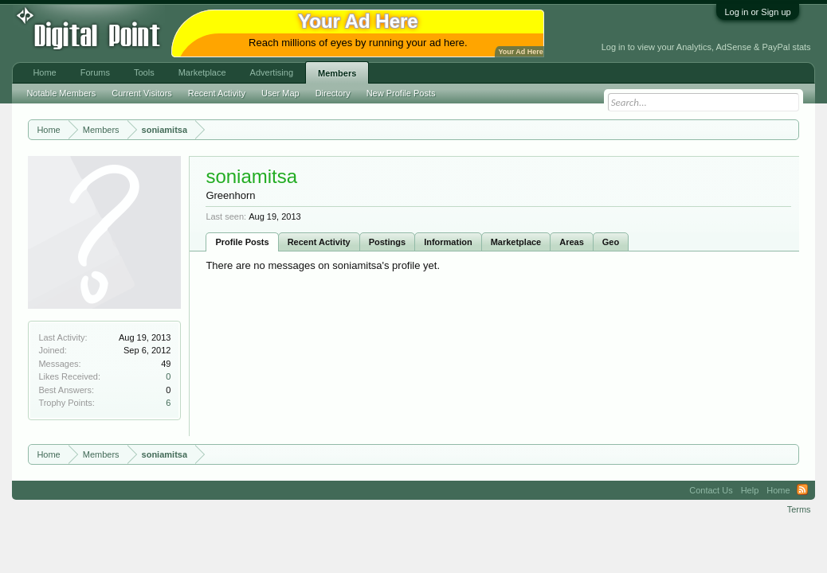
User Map (280, 93)
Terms (799, 509)
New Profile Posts (401, 93)
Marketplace (516, 242)
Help (750, 490)
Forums (95, 72)
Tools (144, 72)
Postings (387, 242)
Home (44, 72)
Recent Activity (319, 242)
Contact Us (710, 490)
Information (448, 242)
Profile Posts (241, 242)
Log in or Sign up (757, 12)
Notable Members (61, 93)
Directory (333, 93)
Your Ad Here (520, 52)
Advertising (271, 72)
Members (337, 73)
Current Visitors (142, 93)
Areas (571, 242)
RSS (802, 490)
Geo (610, 242)
